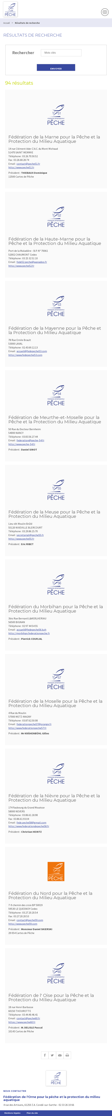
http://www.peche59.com (22, 923)
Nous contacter (14, 1091)
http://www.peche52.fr (21, 265)
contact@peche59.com (30, 920)
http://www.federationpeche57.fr (27, 728)
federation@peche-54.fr (30, 440)
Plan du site (32, 1113)
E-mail (60, 1055)
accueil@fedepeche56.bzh (31, 629)
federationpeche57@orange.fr (34, 724)
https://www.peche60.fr (21, 1022)
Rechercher (23, 52)
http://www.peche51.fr (21, 167)
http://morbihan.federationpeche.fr (29, 633)
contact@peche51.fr (28, 163)
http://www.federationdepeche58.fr (28, 826)
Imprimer (67, 1055)
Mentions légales (12, 1113)
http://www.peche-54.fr (21, 444)
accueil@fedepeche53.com (32, 351)
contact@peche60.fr (28, 1018)
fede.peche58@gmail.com (31, 822)
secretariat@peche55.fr (30, 535)
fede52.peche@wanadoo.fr (32, 262)
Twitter (52, 1055)
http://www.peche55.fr (21, 538)
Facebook (44, 1055)
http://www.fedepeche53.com (25, 355)
